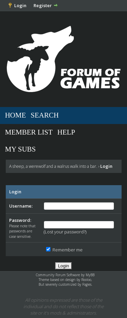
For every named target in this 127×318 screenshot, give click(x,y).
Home (15, 115)
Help (66, 132)
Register (43, 5)
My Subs (20, 149)
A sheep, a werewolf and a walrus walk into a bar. (53, 166)
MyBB (90, 274)
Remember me (64, 250)
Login (20, 5)
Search (45, 115)
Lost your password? (65, 232)
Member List (29, 132)
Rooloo (86, 279)
